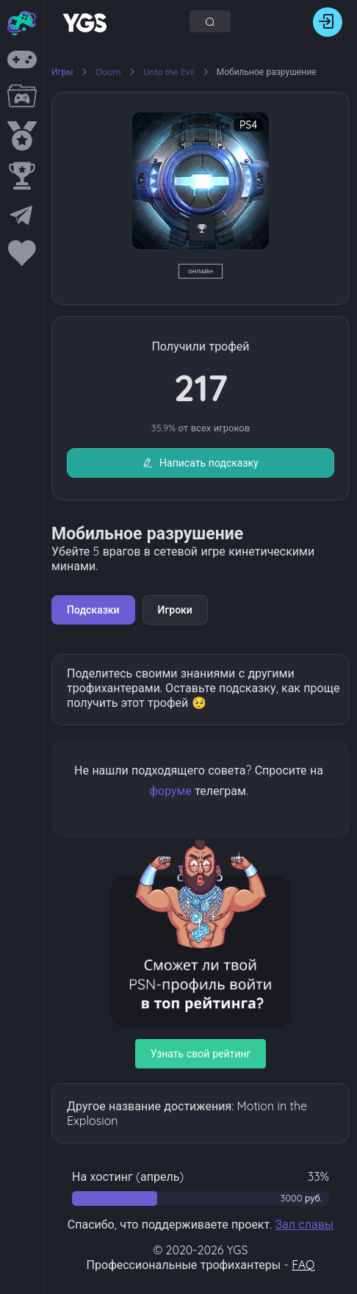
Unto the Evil (170, 71)
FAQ (303, 1264)
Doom (109, 71)
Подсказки (93, 610)
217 (200, 387)
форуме (170, 790)
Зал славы (304, 1224)
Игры (62, 71)
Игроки (175, 610)
